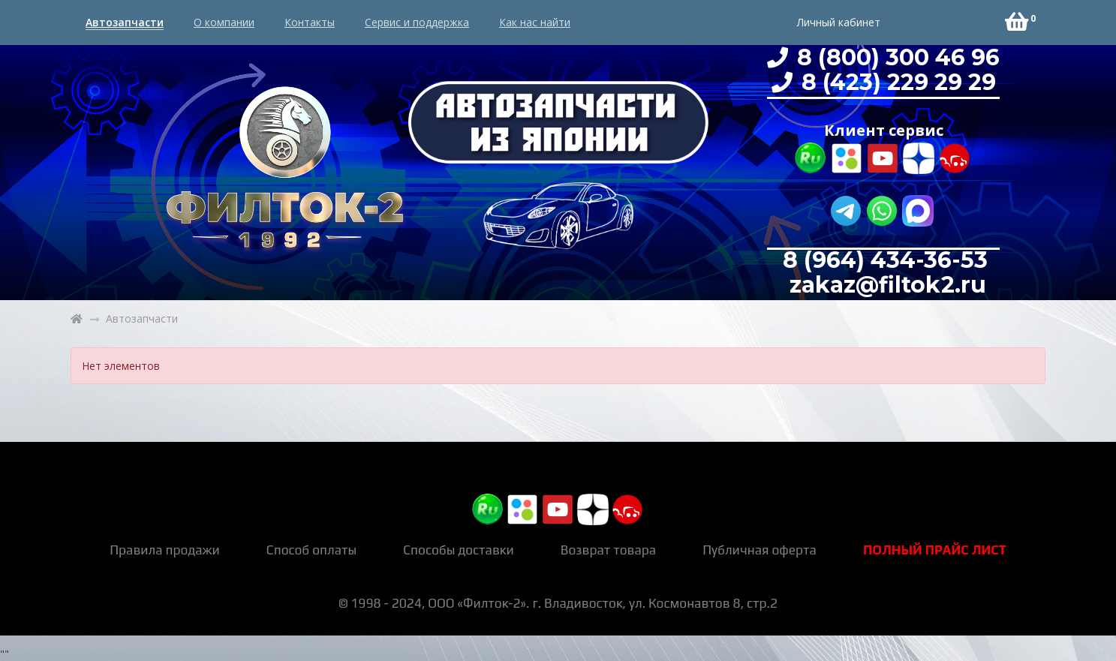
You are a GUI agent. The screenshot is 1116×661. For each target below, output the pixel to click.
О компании (224, 22)
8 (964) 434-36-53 (885, 260)
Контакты (309, 22)
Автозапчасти (125, 22)
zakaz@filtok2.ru (885, 285)
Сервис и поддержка (417, 22)
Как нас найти (534, 22)
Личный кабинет (838, 22)
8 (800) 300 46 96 (895, 57)
